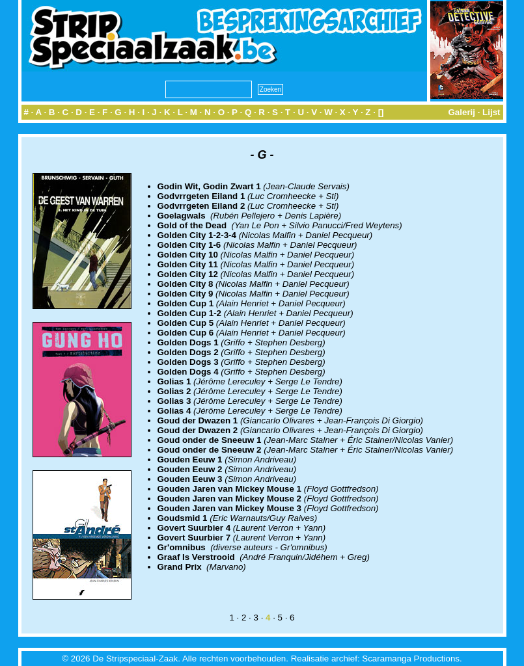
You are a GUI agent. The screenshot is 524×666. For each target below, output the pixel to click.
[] (381, 112)
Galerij (461, 112)
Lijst (491, 112)
